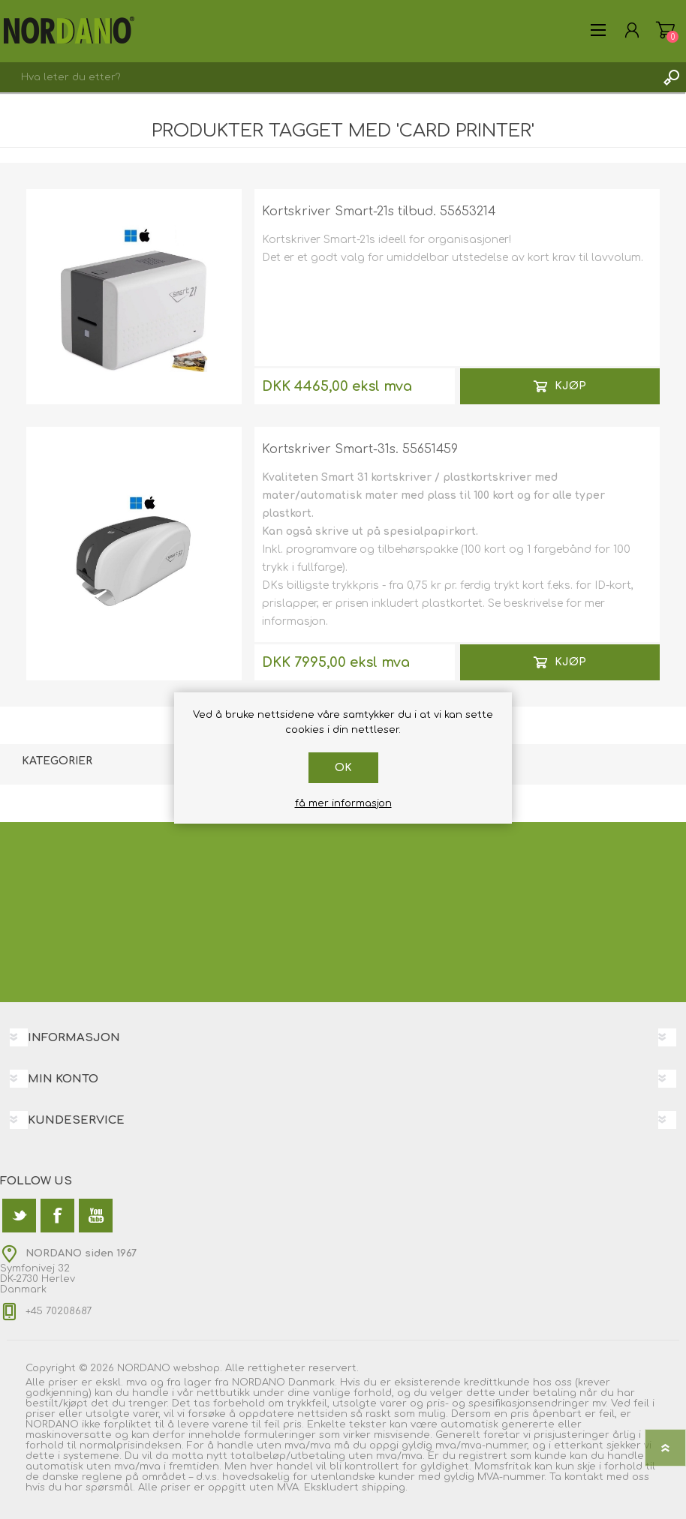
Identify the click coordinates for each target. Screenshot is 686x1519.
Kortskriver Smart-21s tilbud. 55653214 (379, 211)
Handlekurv (665, 30)
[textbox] (328, 77)
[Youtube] (96, 1215)
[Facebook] (57, 1215)
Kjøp (570, 386)
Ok (343, 767)
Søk (671, 77)
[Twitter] (19, 1215)
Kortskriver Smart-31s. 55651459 (360, 449)
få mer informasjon (343, 803)
